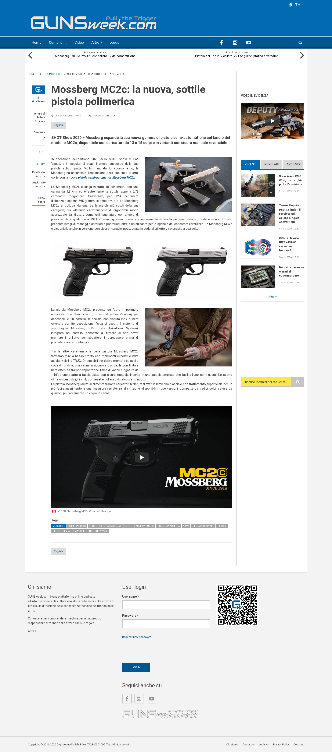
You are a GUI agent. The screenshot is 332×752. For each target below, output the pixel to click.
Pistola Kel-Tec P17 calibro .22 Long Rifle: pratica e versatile (236, 55)
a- (38, 163)
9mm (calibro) (77, 525)
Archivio (293, 164)
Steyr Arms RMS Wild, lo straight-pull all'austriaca (291, 180)
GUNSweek (38, 100)
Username (130, 596)
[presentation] (154, 649)
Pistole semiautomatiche (68, 530)
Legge (117, 42)
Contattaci (250, 744)
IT (294, 4)
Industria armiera (168, 525)
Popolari (271, 164)
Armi (186, 525)
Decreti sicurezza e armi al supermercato (291, 272)
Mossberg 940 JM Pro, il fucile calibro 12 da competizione (95, 55)
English (62, 124)
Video (81, 42)
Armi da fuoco (145, 525)
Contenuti (58, 42)
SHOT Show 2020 (97, 530)
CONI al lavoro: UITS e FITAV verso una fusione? (289, 244)
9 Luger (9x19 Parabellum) (105, 525)
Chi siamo (234, 744)
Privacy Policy (282, 744)
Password (130, 615)
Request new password (138, 636)
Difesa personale (203, 525)
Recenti (250, 164)
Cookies (299, 744)
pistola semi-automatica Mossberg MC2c (107, 177)
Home (37, 42)
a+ (43, 163)
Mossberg (59, 525)
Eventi (129, 525)
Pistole (110, 115)
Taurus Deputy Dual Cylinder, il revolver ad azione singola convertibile (290, 213)
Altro (97, 42)
